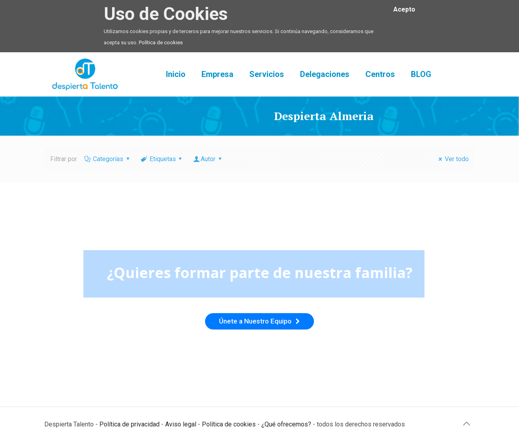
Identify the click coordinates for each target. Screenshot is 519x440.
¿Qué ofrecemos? (286, 424)
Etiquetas (162, 159)
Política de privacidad (129, 424)
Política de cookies (161, 42)
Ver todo (452, 159)
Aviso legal (180, 424)
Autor (208, 159)
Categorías (107, 159)
